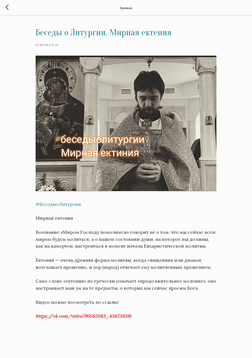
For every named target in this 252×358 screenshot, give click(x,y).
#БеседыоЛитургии (58, 204)
